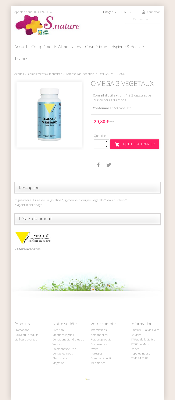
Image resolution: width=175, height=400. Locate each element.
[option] (49, 114)
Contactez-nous (63, 353)
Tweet (108, 165)
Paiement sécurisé (64, 349)
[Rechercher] (143, 19)
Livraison (58, 330)
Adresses (96, 353)
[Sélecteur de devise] (127, 12)
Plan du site (60, 358)
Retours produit (101, 339)
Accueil (20, 47)
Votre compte (103, 323)
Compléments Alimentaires (56, 47)
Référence (23, 249)
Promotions (21, 330)
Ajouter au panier (135, 144)
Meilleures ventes (25, 339)
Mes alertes (98, 363)
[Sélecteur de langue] (110, 12)
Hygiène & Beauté (127, 47)
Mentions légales (63, 335)
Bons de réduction (102, 358)
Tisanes (21, 58)
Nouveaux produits (26, 335)
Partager (98, 165)
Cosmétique (96, 47)
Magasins (58, 363)
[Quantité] (99, 144)
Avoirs (94, 349)
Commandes (99, 344)
